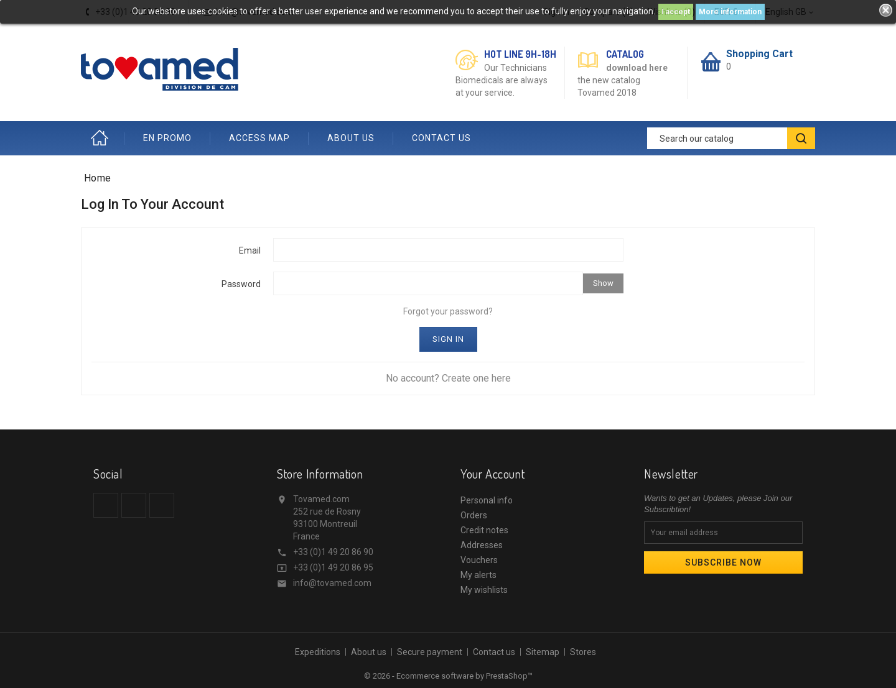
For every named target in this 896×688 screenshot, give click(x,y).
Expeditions (317, 652)
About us (368, 652)
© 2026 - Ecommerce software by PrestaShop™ (448, 676)
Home (102, 138)
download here (637, 68)
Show (603, 283)
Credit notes (484, 530)
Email (250, 250)
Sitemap (542, 652)
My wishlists (484, 590)
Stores (583, 652)
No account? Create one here (448, 378)
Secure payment (429, 652)
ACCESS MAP (259, 138)
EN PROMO (167, 138)
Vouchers (479, 560)
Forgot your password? (448, 311)
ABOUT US (351, 138)
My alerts (478, 575)
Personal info (486, 500)
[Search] (731, 138)
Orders (473, 515)
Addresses (481, 545)
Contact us (494, 652)
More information (730, 11)
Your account (492, 473)
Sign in (448, 339)
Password (241, 284)
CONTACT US (441, 138)
